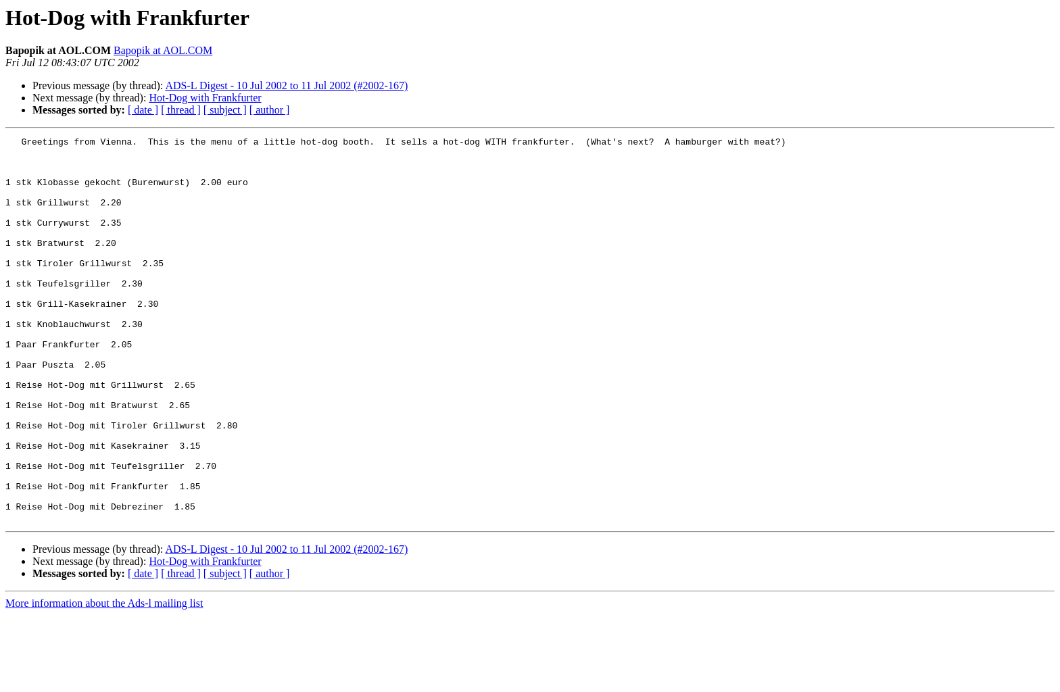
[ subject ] (225, 110)
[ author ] (269, 110)
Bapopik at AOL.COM (163, 50)
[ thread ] (181, 110)
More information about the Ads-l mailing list (104, 680)
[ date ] (143, 110)
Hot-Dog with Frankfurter (205, 97)
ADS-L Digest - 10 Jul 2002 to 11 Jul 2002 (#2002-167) (286, 85)
